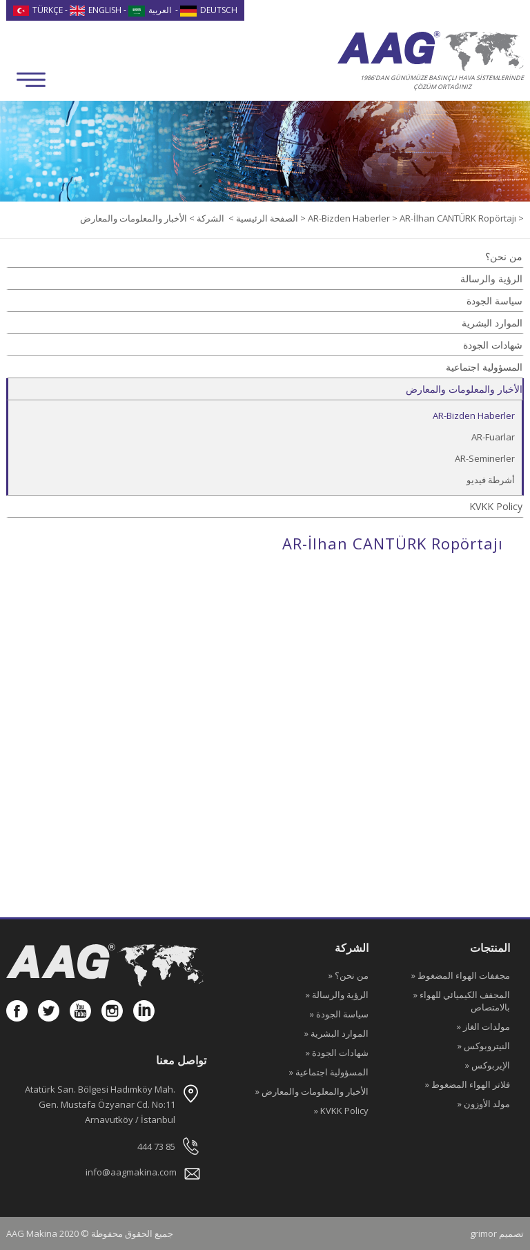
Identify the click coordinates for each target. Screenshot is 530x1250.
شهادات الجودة (492, 344)
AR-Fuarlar (493, 437)
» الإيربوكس (487, 1065)
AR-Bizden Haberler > (354, 218)
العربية (149, 10)
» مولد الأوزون (484, 1103)
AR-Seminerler (485, 458)
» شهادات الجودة (337, 1052)
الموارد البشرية (492, 322)
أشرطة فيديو (491, 479)
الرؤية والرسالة (491, 278)
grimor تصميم (497, 1233)
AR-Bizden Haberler (474, 415)
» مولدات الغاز (483, 1026)
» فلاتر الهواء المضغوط (467, 1084)
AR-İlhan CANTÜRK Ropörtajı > (462, 218)
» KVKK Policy (341, 1110)
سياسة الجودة (494, 300)
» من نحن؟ (348, 975)
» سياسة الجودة (339, 1014)
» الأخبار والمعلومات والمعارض (312, 1091)
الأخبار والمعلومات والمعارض (464, 388)
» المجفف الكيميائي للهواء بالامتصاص (461, 1000)
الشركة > (205, 218)
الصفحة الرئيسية (266, 218)
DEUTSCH (208, 10)
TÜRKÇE (38, 10)
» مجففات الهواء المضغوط (460, 975)
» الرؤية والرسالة (337, 994)
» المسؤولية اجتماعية (329, 1072)
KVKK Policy (495, 506)
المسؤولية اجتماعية (484, 366)
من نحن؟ (503, 256)
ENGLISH (96, 10)
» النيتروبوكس (484, 1045)
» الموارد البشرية (336, 1033)
